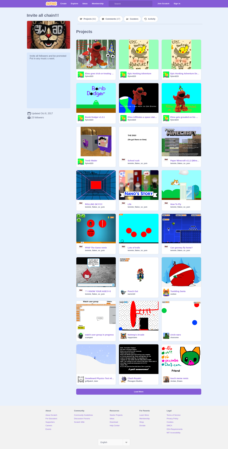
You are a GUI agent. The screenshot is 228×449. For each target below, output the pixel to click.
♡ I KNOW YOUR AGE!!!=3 (98, 291)
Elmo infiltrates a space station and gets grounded (142, 117)
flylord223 (89, 76)
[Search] (111, 4)
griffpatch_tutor (91, 381)
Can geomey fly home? (181, 248)
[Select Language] (114, 442)
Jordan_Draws (176, 381)
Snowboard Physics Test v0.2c (99, 378)
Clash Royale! (134, 378)
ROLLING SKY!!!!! (93, 204)
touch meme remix (179, 378)
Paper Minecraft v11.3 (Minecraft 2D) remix (184, 160)
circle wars (175, 335)
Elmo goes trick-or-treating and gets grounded (99, 73)
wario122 (131, 294)
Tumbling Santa (178, 291)
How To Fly (175, 204)
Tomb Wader (91, 160)
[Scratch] (51, 3)
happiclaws (132, 337)
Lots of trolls (134, 248)
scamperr (89, 337)
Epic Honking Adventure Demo (184, 73)
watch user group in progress (99, 335)
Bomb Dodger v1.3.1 (95, 117)
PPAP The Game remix (96, 248)
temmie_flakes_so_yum (137, 163)
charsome (174, 337)
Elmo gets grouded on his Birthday (184, 117)
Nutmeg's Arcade (136, 335)
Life (129, 204)
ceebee (173, 294)
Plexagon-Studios (135, 381)
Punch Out (133, 291)
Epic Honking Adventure (139, 73)
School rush (133, 160)
